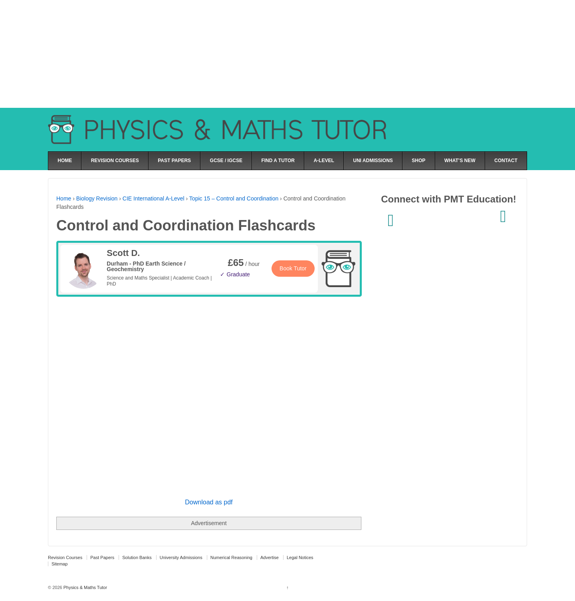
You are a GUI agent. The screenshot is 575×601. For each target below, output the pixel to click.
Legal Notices (300, 557)
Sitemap (59, 563)
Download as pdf (208, 502)
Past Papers (102, 557)
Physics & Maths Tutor (84, 587)
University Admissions (181, 557)
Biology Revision (97, 198)
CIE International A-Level (153, 198)
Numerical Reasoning (231, 557)
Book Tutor (293, 268)
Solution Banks (136, 557)
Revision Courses (65, 557)
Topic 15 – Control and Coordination (233, 198)
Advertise (269, 557)
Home (63, 198)
